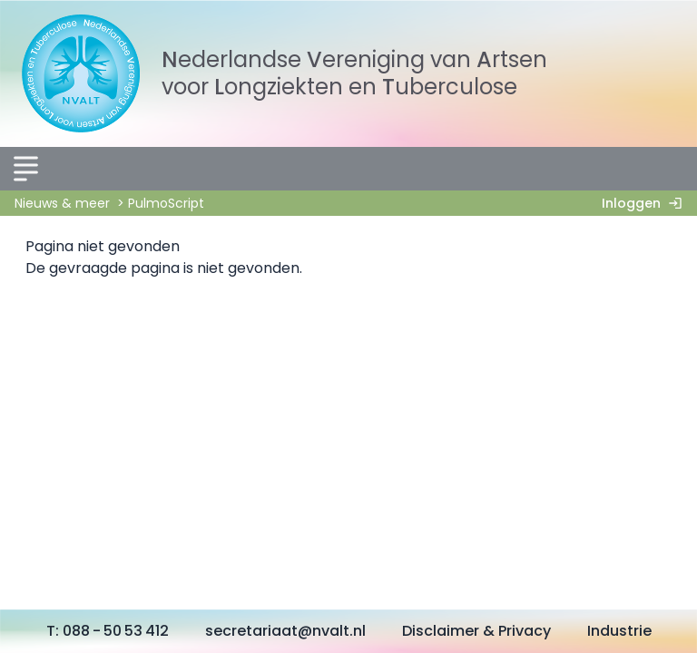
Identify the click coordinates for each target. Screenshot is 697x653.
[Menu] (25, 168)
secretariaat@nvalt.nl (285, 630)
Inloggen (646, 203)
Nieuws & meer (62, 203)
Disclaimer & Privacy (476, 630)
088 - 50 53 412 (116, 630)
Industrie (619, 630)
